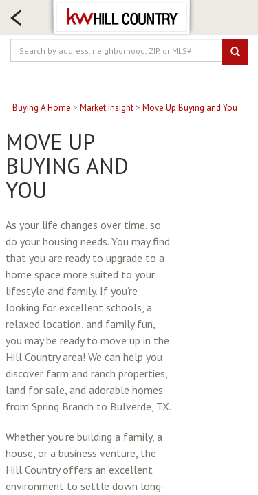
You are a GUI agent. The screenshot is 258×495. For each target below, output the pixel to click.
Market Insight (106, 107)
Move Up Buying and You (189, 107)
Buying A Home (41, 107)
